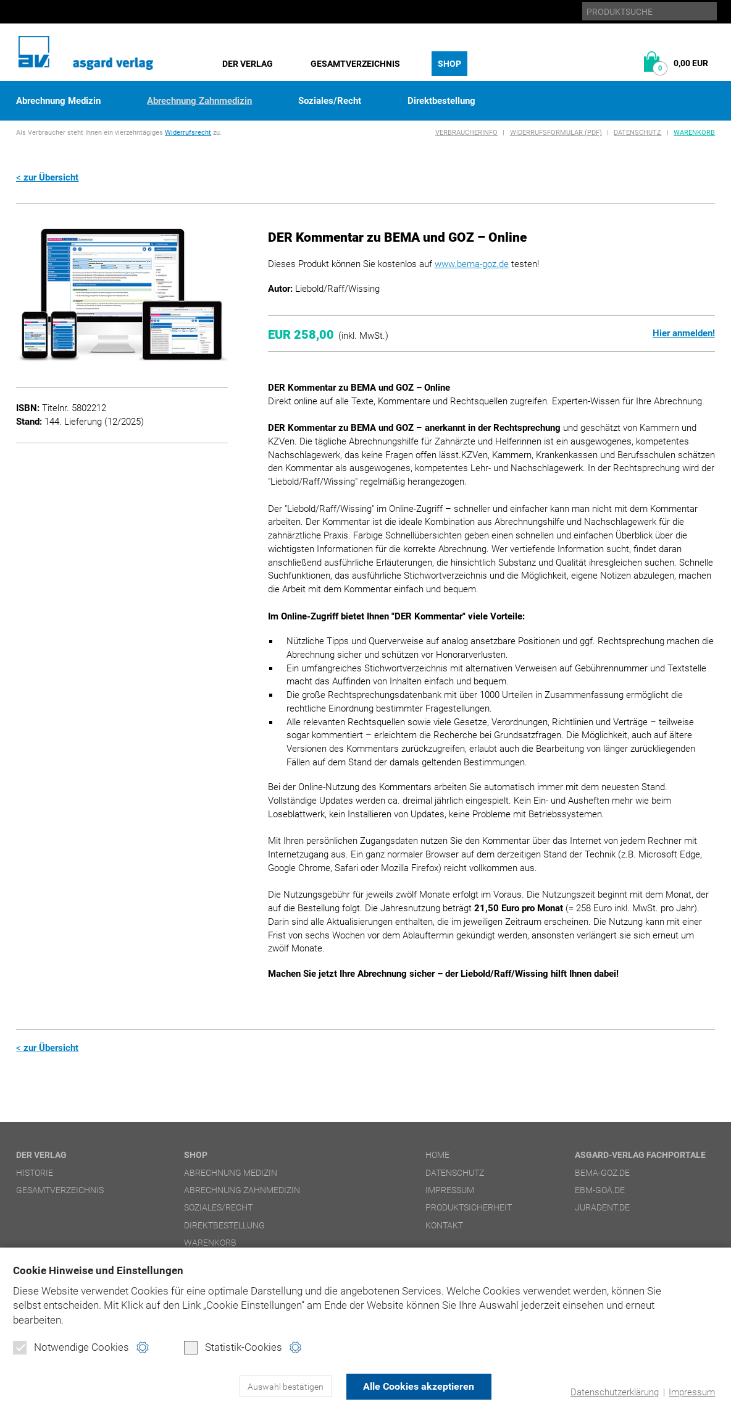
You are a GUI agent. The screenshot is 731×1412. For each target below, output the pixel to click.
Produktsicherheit (468, 1207)
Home (437, 1155)
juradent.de (602, 1207)
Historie (34, 1173)
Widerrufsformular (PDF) (556, 133)
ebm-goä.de (600, 1190)
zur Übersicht (50, 177)
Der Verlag (247, 64)
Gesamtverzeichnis (355, 64)
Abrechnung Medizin (58, 101)
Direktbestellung (441, 101)
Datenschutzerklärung (614, 1392)
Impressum (692, 1392)
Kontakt (444, 1225)
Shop (449, 64)
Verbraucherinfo (466, 133)
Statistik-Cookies (233, 1348)
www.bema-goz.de (472, 264)
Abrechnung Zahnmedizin (199, 101)
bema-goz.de (602, 1173)
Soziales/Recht (329, 101)
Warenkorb (694, 133)
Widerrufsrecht (188, 133)
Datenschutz (637, 133)
